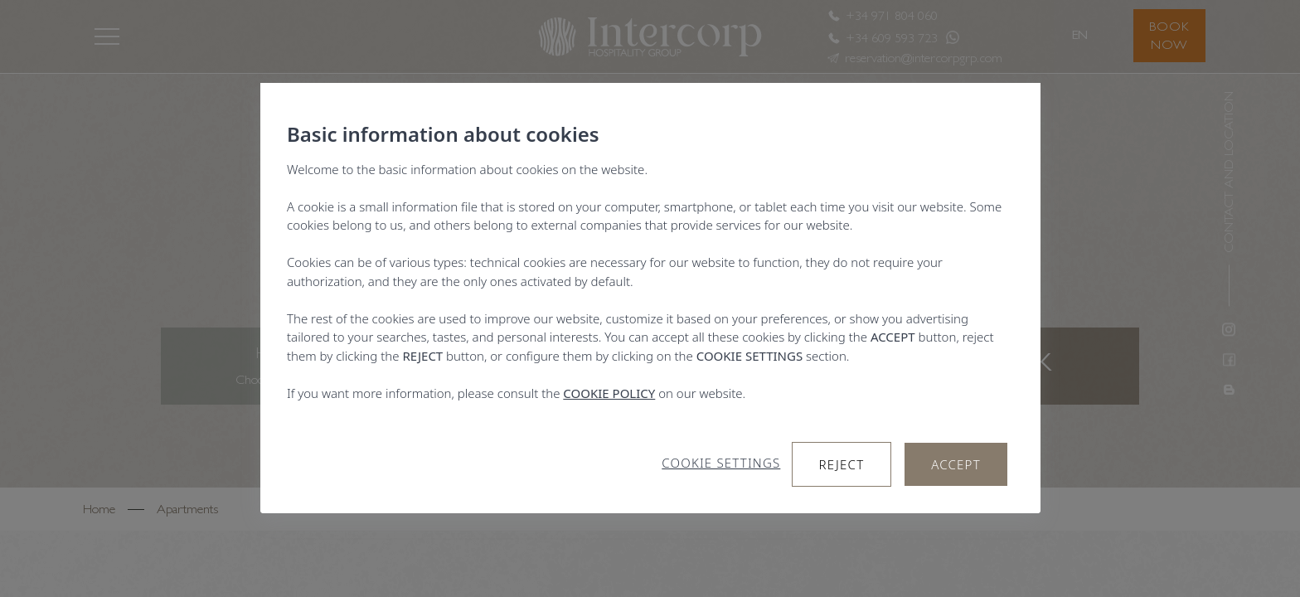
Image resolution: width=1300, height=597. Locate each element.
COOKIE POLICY (609, 393)
